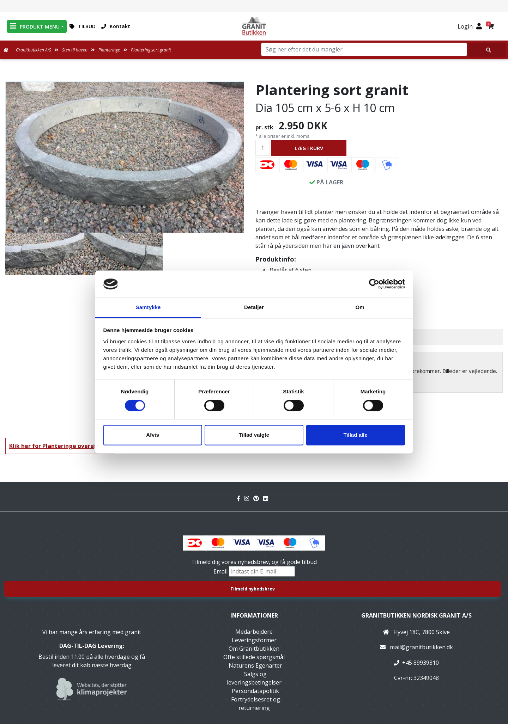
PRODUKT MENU (35, 26)
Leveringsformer (254, 640)
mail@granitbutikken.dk (421, 647)
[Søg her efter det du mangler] (486, 50)
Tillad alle (355, 435)
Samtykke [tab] (148, 307)
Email (221, 571)
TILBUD (82, 26)
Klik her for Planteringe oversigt (55, 446)
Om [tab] (359, 307)
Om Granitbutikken (254, 648)
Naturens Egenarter (255, 665)
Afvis (152, 435)
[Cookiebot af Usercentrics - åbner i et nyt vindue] (374, 284)
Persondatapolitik (255, 691)
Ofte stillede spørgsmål (254, 657)
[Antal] (262, 148)
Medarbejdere (254, 632)
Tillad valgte (254, 435)
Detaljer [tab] (254, 307)
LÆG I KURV (309, 148)
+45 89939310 (420, 663)
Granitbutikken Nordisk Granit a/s (416, 615)
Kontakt (115, 26)
